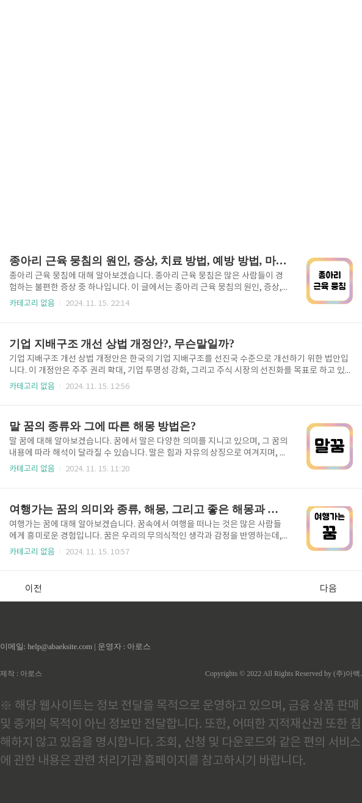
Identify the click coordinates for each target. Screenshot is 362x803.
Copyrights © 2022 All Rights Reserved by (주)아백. (283, 673)
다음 (335, 588)
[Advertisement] (181, 116)
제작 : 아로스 (21, 673)
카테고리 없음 (32, 303)
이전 (27, 588)
